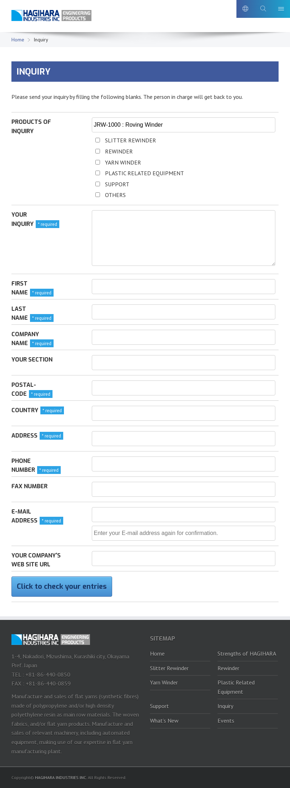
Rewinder (228, 668)
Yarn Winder (164, 682)
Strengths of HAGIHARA (247, 653)
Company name (25, 338)
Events (226, 720)
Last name (19, 313)
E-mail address (24, 516)
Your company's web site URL (36, 560)
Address (24, 435)
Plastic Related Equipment (236, 687)
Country (24, 410)
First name (19, 288)
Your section (31, 359)
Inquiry (225, 705)
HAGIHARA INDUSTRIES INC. (61, 777)
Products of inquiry (31, 126)
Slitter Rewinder (169, 668)
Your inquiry (22, 219)
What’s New (164, 720)
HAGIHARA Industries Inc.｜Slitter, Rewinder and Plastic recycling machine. (52, 17)
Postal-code (23, 389)
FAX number (29, 486)
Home (17, 39)
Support (159, 705)
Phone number (23, 465)
